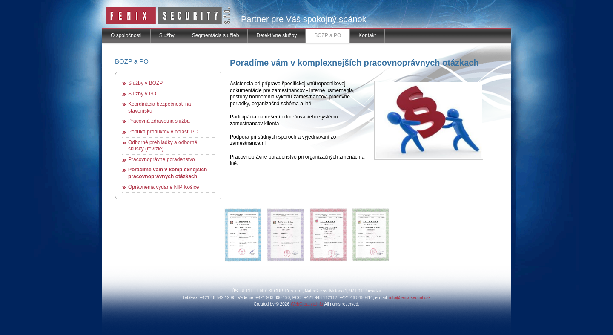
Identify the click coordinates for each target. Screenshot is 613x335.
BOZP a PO (327, 35)
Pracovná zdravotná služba (159, 121)
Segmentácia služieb (215, 35)
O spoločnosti (126, 35)
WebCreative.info (307, 304)
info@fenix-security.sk (409, 297)
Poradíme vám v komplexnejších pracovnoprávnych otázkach (167, 173)
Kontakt (367, 35)
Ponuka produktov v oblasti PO (163, 132)
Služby (167, 35)
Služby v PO (142, 94)
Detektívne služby (276, 35)
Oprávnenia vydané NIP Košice (163, 187)
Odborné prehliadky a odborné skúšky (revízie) (162, 145)
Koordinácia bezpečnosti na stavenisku (159, 107)
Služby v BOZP (145, 83)
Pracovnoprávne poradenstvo (161, 159)
